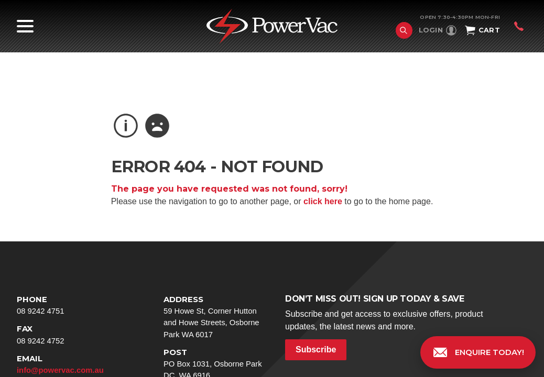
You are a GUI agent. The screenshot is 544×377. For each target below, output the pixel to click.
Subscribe (316, 349)
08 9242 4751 (69, 304)
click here (322, 201)
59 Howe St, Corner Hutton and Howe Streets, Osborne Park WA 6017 (216, 316)
